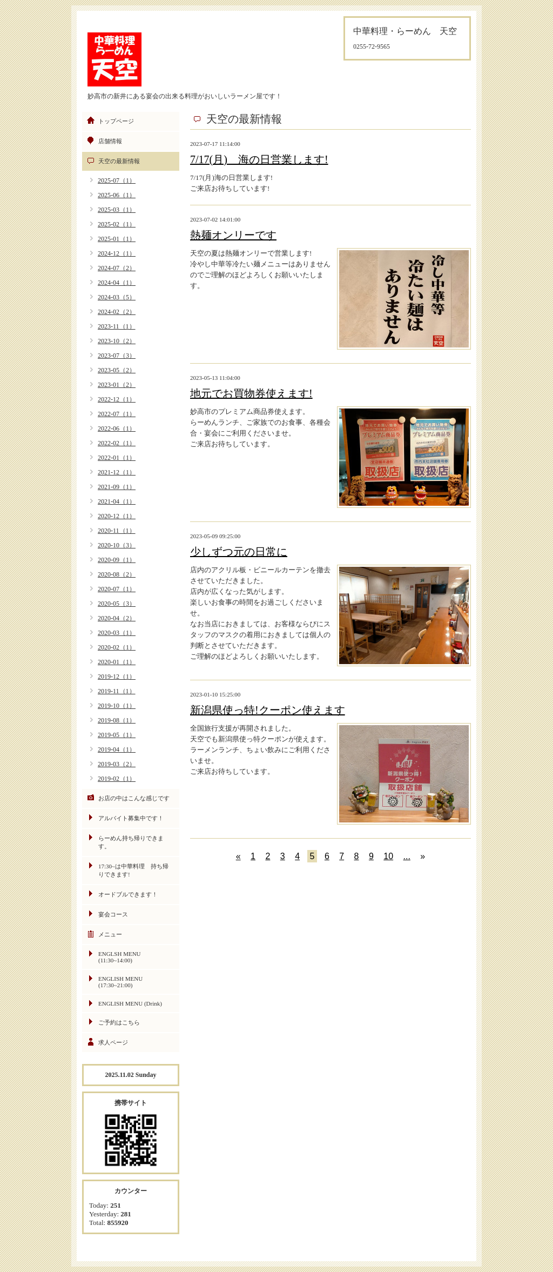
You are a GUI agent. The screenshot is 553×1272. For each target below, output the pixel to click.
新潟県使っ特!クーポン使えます (267, 710)
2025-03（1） (117, 209)
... (406, 856)
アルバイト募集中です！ (131, 818)
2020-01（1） (117, 662)
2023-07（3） (117, 355)
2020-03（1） (117, 633)
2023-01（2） (117, 385)
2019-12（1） (117, 676)
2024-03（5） (117, 297)
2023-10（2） (117, 341)
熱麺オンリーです (233, 235)
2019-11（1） (117, 691)
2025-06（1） (117, 195)
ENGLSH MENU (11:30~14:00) (119, 956)
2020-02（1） (117, 647)
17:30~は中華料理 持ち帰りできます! (133, 870)
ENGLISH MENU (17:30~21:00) (120, 981)
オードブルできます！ (128, 894)
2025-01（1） (117, 239)
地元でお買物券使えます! (251, 393)
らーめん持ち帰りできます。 (131, 842)
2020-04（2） (117, 618)
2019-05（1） (117, 735)
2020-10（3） (117, 545)
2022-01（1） (117, 457)
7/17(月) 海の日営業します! (259, 159)
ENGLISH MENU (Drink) (130, 1003)
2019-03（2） (117, 764)
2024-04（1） (117, 282)
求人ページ (113, 1042)
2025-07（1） (117, 180)
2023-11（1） (117, 326)
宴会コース (113, 914)
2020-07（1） (117, 589)
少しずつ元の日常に (238, 552)
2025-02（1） (117, 224)
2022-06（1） (117, 428)
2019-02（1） (117, 778)
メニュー (110, 934)
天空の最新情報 (119, 161)
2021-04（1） (117, 501)
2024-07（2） (117, 268)
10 (388, 856)
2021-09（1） (117, 487)
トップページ (116, 121)
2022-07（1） (117, 414)
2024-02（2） (117, 312)
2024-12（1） (117, 253)
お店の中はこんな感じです (134, 798)
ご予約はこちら (119, 1022)
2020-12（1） (117, 516)
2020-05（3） (117, 603)
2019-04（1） (117, 749)
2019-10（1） (117, 705)
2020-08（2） (117, 574)
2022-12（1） (117, 399)
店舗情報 (110, 141)
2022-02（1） (117, 443)
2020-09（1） (117, 560)
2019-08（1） (117, 720)
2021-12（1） (117, 472)
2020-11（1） (117, 530)
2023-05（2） (117, 370)
